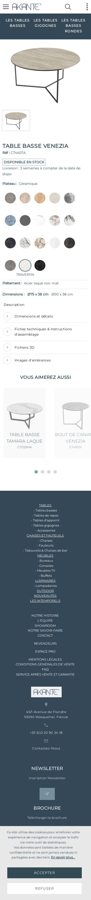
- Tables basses (41, 510)
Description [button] (14, 304)
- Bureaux (41, 560)
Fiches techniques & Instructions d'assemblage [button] (38, 332)
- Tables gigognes (41, 525)
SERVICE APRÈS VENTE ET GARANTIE (41, 674)
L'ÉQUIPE (41, 620)
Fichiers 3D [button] (19, 347)
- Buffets (41, 575)
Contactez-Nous (53, 748)
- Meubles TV (41, 570)
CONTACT (41, 635)
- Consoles (41, 566)
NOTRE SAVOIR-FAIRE (41, 630)
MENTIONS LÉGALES (41, 659)
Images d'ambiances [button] (27, 360)
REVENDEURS (41, 643)
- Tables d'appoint (41, 520)
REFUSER (44, 888)
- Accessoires (41, 530)
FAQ (41, 669)
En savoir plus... (63, 857)
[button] (36, 472)
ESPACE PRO (41, 651)
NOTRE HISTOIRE (41, 615)
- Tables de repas (41, 515)
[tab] (45, 306)
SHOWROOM (40, 625)
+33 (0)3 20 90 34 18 (53, 732)
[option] (18, 23)
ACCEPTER (44, 873)
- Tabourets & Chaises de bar (41, 550)
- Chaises (41, 540)
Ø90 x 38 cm (62, 294)
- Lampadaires (40, 586)
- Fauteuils (41, 545)
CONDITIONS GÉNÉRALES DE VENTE (40, 664)
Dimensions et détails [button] (28, 316)
